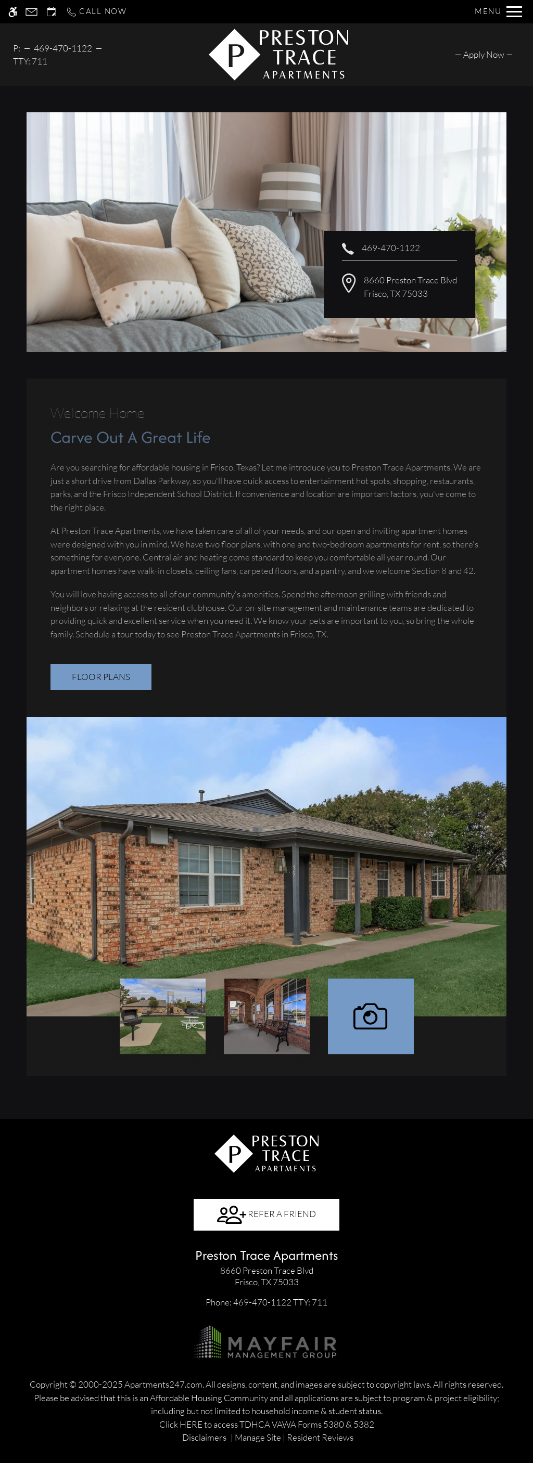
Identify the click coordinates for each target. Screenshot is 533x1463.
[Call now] (96, 12)
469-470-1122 (63, 48)
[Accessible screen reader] (13, 12)
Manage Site (258, 1437)
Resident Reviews (320, 1437)
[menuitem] (484, 54)
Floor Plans (101, 676)
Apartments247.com (163, 1384)
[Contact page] (31, 12)
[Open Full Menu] (498, 12)
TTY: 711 (266, 1302)
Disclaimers (204, 1437)
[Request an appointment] (51, 12)
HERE (191, 1424)
